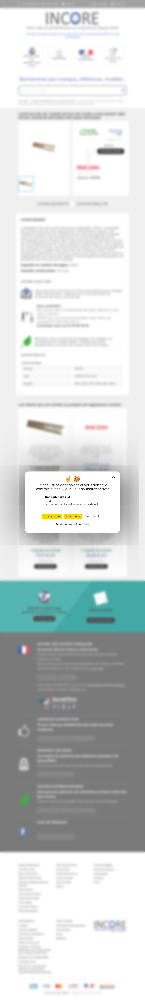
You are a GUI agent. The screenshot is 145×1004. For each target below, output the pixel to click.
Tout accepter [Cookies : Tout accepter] (52, 516)
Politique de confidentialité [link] (72, 524)
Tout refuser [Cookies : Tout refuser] (73, 516)
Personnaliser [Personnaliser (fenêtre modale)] (94, 516)
